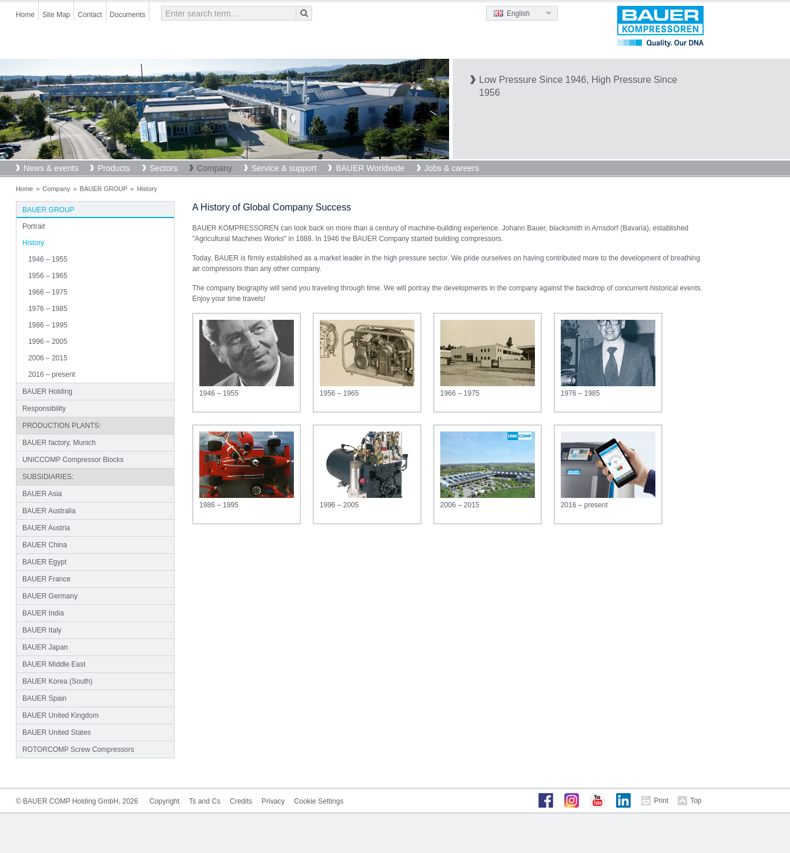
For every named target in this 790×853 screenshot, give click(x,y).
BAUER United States (56, 732)
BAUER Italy (42, 630)
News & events (51, 168)
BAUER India (43, 613)
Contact (90, 15)
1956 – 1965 (48, 276)
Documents (128, 15)
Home (25, 15)
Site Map (56, 15)
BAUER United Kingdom (60, 715)
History (33, 243)
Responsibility (44, 408)
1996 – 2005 (48, 341)
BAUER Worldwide (370, 168)
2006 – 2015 (48, 358)
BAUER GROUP (104, 188)
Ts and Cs (204, 801)
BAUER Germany (50, 596)
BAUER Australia (49, 511)
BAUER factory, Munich (59, 443)
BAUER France (46, 579)
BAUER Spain (44, 698)
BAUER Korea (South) (57, 681)
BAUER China (44, 545)
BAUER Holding (47, 391)
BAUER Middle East (53, 664)
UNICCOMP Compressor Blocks (72, 460)
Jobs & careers (451, 168)
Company (214, 168)
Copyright (164, 801)
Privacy (273, 801)
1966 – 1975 (48, 292)
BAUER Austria (46, 528)
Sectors (164, 168)
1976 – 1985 (48, 309)
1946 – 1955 (48, 259)
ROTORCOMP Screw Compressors (78, 749)
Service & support (284, 168)
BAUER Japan (45, 647)
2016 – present (51, 374)
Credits (241, 801)
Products (114, 168)
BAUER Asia (42, 494)
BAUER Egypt (44, 562)
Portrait (33, 226)
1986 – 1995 (48, 325)
